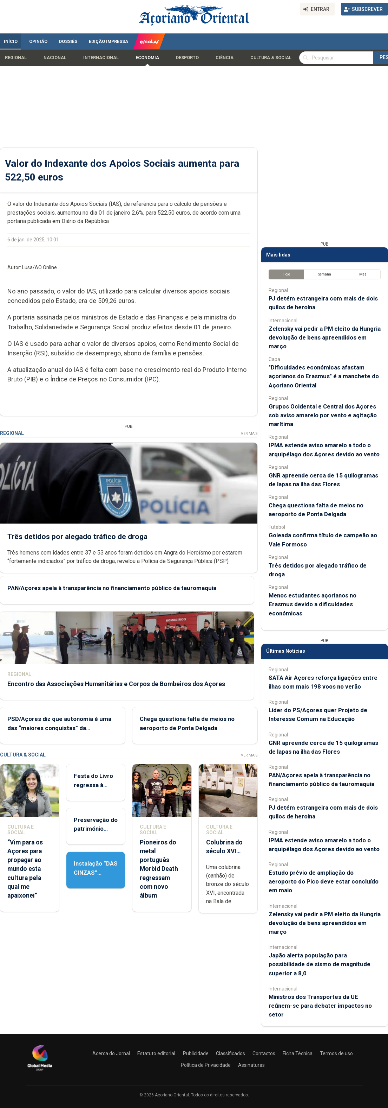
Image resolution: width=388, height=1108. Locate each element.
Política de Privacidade (206, 1065)
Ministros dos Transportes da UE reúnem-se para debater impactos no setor (320, 1005)
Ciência (225, 57)
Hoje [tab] (286, 274)
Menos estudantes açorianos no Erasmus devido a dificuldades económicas (312, 604)
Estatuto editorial (156, 1053)
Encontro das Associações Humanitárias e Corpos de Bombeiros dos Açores (116, 684)
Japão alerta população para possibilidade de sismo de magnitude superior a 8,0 (319, 964)
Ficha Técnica (298, 1053)
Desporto (187, 57)
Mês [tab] (363, 274)
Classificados (230, 1053)
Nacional (55, 57)
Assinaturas (251, 1065)
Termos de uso (336, 1053)
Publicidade (196, 1053)
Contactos (263, 1053)
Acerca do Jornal (111, 1053)
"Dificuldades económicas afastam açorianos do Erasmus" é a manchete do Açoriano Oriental (324, 376)
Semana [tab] (324, 274)
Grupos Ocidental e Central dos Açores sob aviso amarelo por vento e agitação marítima (323, 415)
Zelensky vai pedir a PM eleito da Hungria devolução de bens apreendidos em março (325, 337)
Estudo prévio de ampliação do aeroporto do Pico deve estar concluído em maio (324, 881)
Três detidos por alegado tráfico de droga (77, 536)
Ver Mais (249, 433)
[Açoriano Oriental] (40, 1071)
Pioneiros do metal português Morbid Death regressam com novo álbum (159, 869)
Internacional (101, 57)
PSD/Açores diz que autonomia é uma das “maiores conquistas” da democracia (59, 728)
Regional (16, 57)
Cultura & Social (270, 57)
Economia (147, 57)
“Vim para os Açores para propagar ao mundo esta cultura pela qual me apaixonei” (25, 869)
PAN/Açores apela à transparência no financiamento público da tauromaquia (111, 588)
